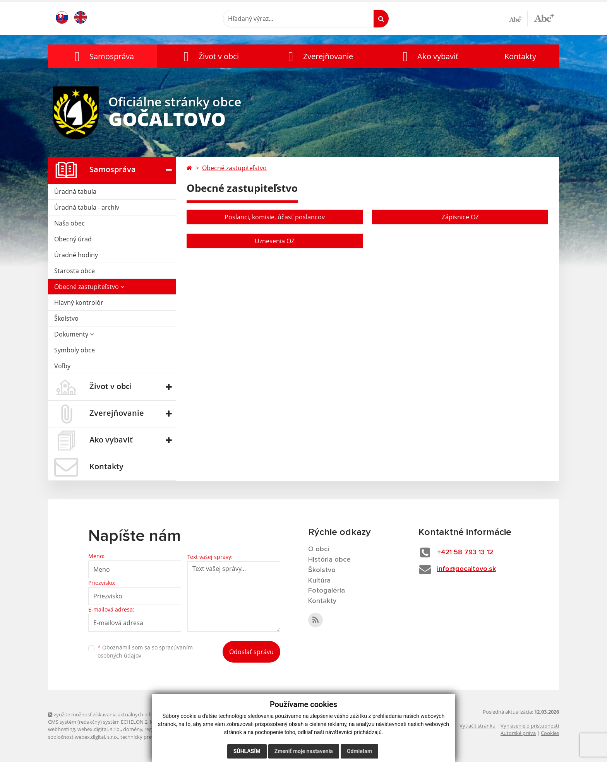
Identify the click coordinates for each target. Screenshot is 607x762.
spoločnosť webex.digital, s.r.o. (83, 736)
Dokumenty (74, 334)
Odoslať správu (251, 652)
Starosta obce (74, 271)
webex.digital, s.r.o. (99, 729)
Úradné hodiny (76, 255)
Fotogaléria (326, 590)
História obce (329, 559)
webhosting (61, 729)
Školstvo (66, 318)
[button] (102, 56)
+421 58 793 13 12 (465, 552)
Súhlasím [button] (247, 751)
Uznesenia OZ (275, 241)
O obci (318, 549)
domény (132, 729)
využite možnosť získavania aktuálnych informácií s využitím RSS (124, 714)
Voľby (62, 366)
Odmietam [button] (359, 751)
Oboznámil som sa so (145, 651)
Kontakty (520, 56)
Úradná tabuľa (75, 191)
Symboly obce (74, 350)
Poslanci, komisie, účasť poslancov (275, 217)
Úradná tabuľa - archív (86, 207)
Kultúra (319, 580)
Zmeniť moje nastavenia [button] (303, 751)
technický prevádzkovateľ (149, 736)
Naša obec (69, 223)
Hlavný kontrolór (78, 302)
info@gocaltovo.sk (466, 569)
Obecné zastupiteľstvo (89, 286)
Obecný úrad (73, 239)
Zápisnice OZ (460, 217)
